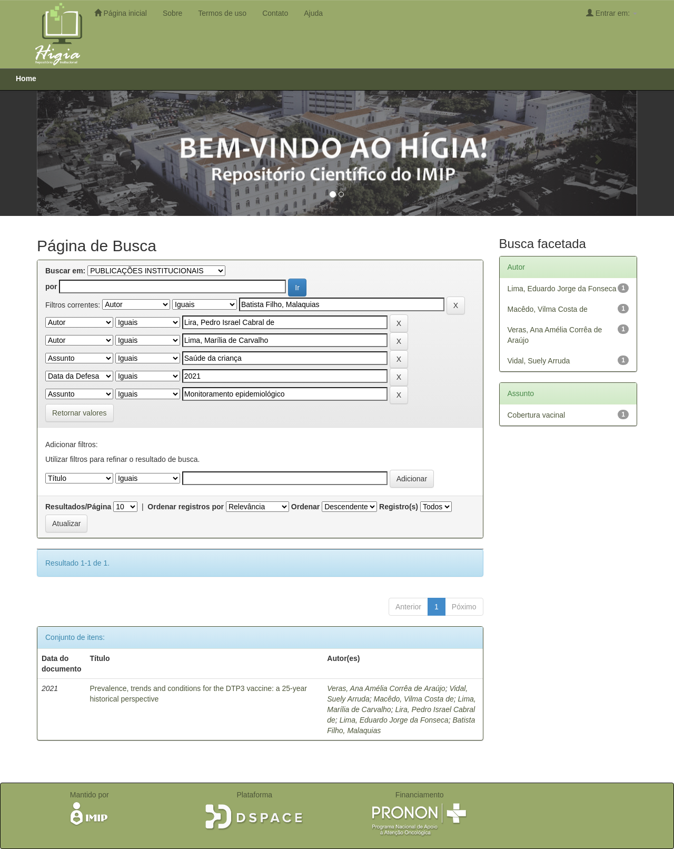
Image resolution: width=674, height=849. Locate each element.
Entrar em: (611, 12)
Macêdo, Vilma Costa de (413, 699)
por (51, 286)
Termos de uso (222, 13)
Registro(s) (398, 506)
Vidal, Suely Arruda (539, 361)
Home (26, 78)
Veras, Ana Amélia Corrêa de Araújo (386, 688)
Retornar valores (79, 413)
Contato (275, 13)
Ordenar (305, 506)
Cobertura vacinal (537, 415)
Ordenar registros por (185, 506)
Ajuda (313, 13)
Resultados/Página (78, 506)
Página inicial (120, 12)
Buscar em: (65, 270)
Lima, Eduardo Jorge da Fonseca (394, 720)
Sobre (172, 13)
